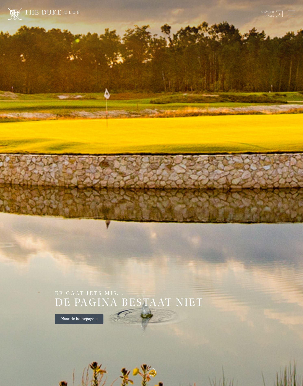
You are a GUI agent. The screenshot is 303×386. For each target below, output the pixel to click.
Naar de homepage (77, 319)
